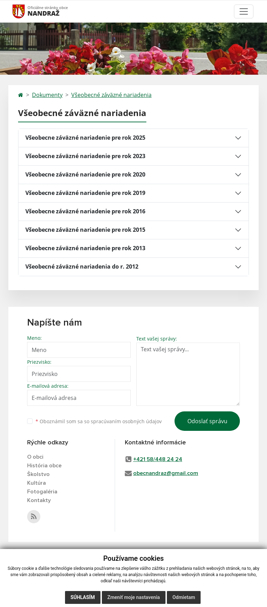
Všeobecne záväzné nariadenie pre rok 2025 (85, 137)
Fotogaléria (42, 491)
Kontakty (39, 500)
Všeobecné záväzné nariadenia (111, 95)
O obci (35, 457)
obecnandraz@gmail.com (165, 473)
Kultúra (36, 483)
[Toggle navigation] (243, 11)
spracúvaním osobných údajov (126, 421)
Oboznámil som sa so (98, 421)
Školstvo (38, 474)
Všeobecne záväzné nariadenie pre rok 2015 (85, 229)
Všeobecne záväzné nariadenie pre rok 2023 (85, 156)
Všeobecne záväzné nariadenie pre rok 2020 (85, 174)
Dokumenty (47, 95)
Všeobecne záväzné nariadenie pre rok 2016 (85, 211)
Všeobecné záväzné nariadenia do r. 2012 (81, 266)
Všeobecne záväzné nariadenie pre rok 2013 (85, 248)
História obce (44, 465)
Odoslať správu (207, 421)
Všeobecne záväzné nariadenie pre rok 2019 (85, 193)
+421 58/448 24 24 (157, 459)
